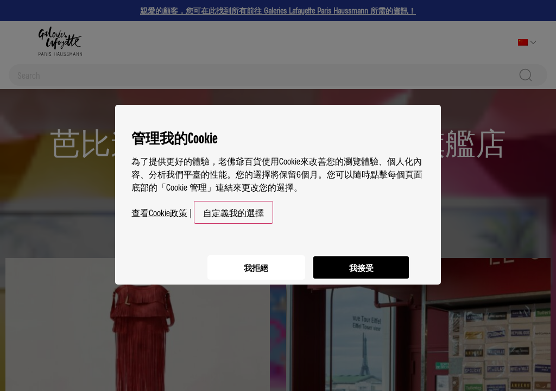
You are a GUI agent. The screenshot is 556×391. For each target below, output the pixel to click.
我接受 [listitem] (359, 261)
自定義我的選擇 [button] (233, 208)
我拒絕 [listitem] (251, 261)
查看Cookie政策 (159, 208)
